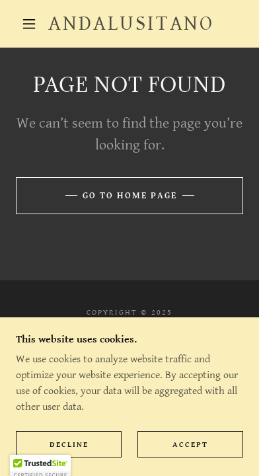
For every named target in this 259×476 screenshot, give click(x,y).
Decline (69, 444)
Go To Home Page (130, 195)
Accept (190, 444)
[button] (29, 24)
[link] (131, 23)
